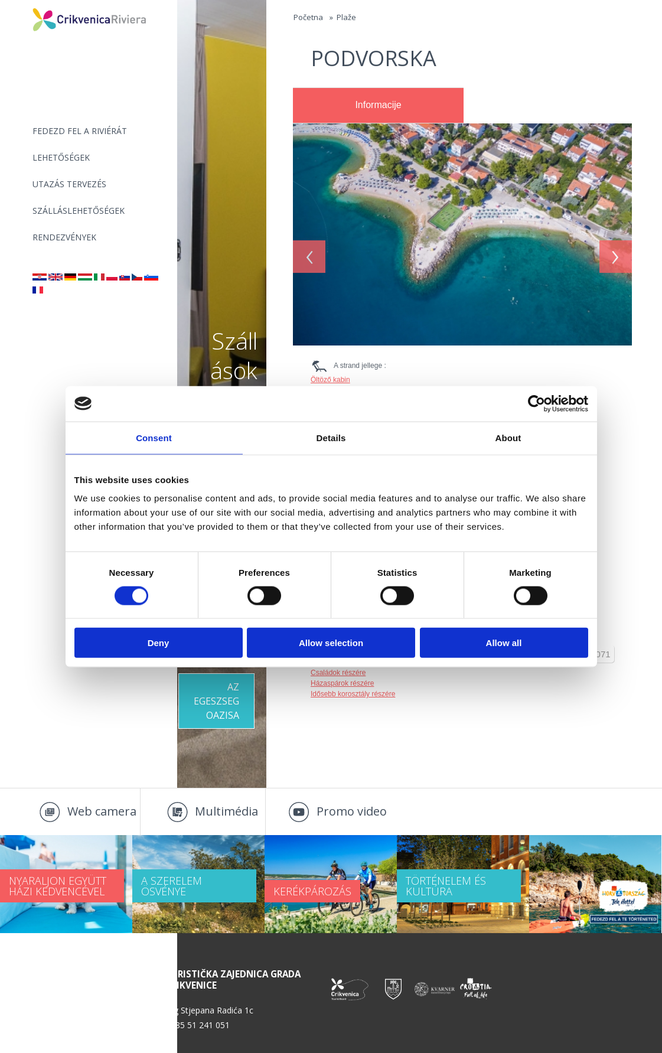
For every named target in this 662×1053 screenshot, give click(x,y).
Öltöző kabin (330, 380)
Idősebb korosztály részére (353, 694)
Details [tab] (331, 437)
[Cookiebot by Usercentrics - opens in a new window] (536, 403)
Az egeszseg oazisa (216, 701)
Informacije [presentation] (378, 105)
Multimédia (226, 811)
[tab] (378, 105)
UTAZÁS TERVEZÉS (69, 184)
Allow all (504, 643)
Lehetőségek (61, 157)
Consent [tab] (154, 437)
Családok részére (338, 673)
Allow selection (331, 643)
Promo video (352, 811)
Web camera (101, 811)
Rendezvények (64, 237)
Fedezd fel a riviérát (79, 130)
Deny (158, 643)
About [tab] (508, 437)
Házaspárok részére (342, 683)
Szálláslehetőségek (78, 210)
